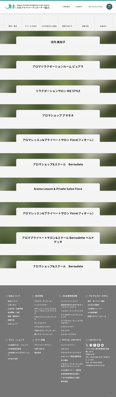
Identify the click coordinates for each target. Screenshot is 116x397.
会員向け (103, 22)
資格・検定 (13, 22)
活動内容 (85, 22)
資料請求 (66, 6)
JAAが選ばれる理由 (49, 22)
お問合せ (79, 6)
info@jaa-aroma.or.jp (95, 365)
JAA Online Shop (95, 6)
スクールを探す (31, 22)
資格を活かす (67, 22)
